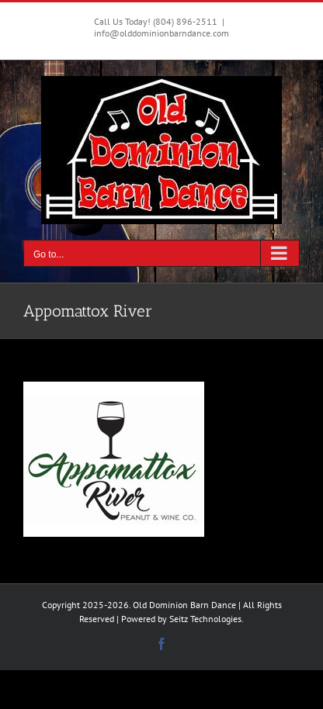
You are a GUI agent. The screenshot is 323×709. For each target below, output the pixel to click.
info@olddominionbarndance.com (161, 33)
